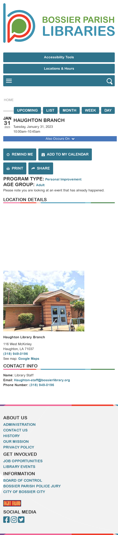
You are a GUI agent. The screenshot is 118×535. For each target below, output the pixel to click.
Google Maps (28, 359)
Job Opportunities (23, 461)
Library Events (19, 467)
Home (9, 100)
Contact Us (15, 430)
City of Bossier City (24, 492)
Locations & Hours (59, 68)
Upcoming (27, 110)
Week (90, 110)
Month (69, 110)
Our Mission (16, 441)
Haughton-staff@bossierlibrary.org (42, 380)
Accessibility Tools (59, 57)
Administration (19, 424)
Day (108, 110)
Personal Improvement (63, 179)
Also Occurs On (60, 139)
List (50, 110)
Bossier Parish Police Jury (32, 486)
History (11, 436)
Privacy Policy (18, 447)
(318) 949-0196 (15, 354)
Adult (40, 185)
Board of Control (22, 480)
